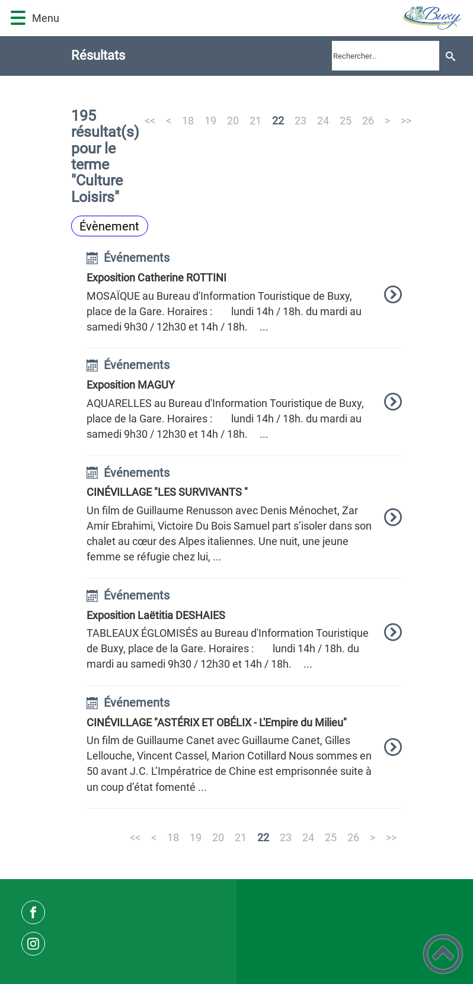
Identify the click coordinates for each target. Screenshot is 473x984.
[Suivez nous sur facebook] (33, 912)
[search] (385, 55)
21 (255, 120)
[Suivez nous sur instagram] (33, 944)
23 (300, 120)
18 (188, 120)
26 (368, 120)
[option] (244, 300)
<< (150, 120)
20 (233, 120)
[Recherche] (450, 56)
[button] (18, 18)
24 (323, 120)
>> (406, 120)
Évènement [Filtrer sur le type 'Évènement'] (109, 226)
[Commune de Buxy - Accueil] (266, 18)
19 (210, 120)
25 (345, 120)
